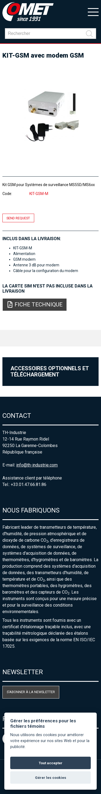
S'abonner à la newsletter (31, 692)
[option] (50, 115)
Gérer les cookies (50, 777)
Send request (18, 218)
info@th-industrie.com (37, 465)
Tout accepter (50, 763)
